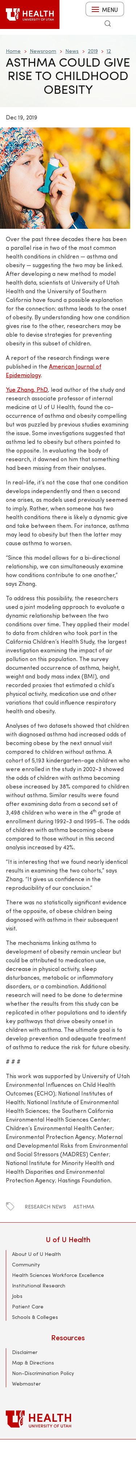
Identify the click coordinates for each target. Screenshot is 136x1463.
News (72, 50)
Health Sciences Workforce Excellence (58, 1274)
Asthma (83, 1206)
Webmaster (26, 1383)
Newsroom (43, 50)
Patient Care (28, 1306)
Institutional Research (38, 1285)
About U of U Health (36, 1253)
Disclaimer (24, 1352)
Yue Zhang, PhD (27, 389)
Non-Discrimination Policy (43, 1373)
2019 (93, 50)
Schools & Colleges (35, 1316)
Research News (45, 1206)
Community (26, 1264)
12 (109, 50)
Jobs (17, 1295)
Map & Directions (33, 1362)
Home (13, 50)
